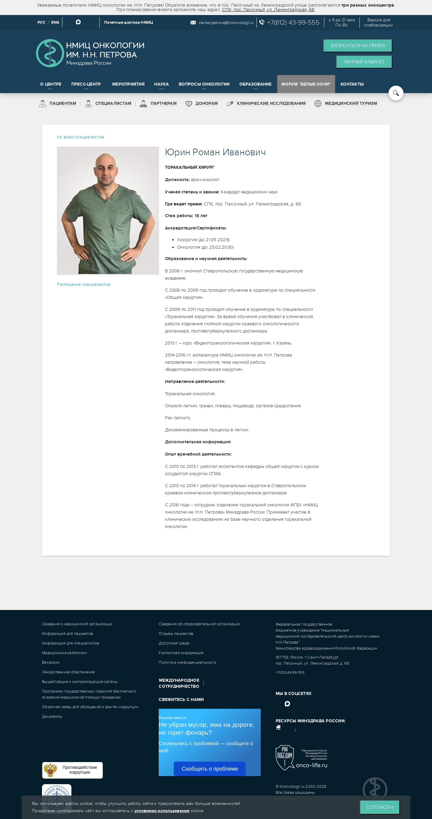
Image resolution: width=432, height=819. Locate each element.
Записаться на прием (358, 46)
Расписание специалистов (83, 284)
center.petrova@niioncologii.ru (226, 22)
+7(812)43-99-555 (290, 672)
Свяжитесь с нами (181, 699)
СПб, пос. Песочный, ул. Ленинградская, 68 (268, 9)
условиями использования (162, 810)
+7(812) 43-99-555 (293, 22)
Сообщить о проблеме (210, 769)
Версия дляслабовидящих (378, 22)
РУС (41, 22)
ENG (55, 22)
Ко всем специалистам (80, 137)
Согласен (379, 807)
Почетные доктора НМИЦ (128, 22)
